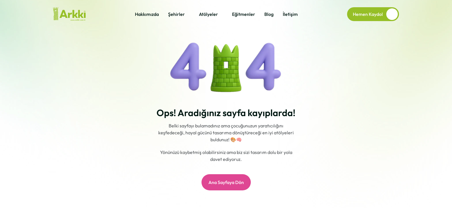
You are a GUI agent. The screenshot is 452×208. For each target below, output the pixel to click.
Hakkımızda (147, 14)
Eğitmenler (243, 14)
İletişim (290, 14)
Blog (269, 14)
